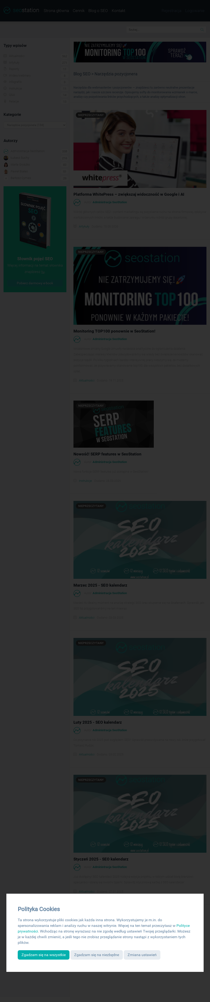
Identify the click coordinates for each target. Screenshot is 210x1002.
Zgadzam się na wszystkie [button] (43, 955)
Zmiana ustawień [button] (142, 955)
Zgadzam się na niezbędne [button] (96, 955)
